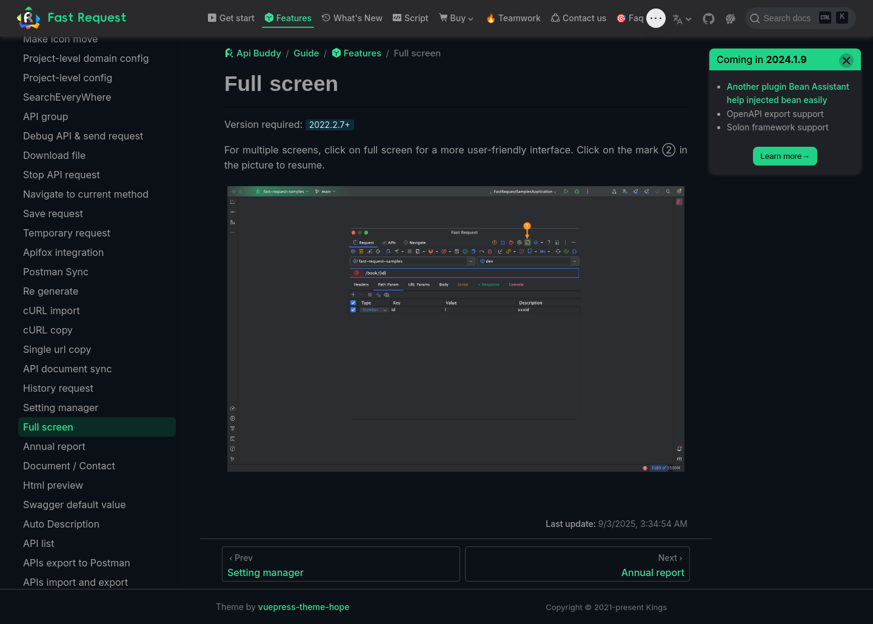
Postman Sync (56, 272)
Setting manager (60, 407)
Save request (53, 213)
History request (58, 388)
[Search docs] (800, 18)
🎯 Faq (629, 18)
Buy (456, 20)
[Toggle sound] (656, 18)
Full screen (48, 427)
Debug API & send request (83, 136)
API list (38, 543)
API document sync (67, 369)
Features (288, 18)
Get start (231, 18)
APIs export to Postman (76, 563)
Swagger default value (74, 504)
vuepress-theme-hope (304, 607)
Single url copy (57, 349)
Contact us (578, 18)
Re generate (50, 291)
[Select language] (684, 18)
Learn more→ (785, 156)
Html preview (53, 485)
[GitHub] (708, 19)
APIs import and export (75, 582)
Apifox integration (63, 252)
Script (410, 18)
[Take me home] (71, 18)
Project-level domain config (86, 58)
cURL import (51, 310)
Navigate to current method (86, 194)
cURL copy (48, 330)
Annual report (54, 446)
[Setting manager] (341, 564)
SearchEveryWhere (67, 97)
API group (45, 116)
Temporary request (66, 233)
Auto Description (61, 524)
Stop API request (61, 175)
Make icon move (60, 39)
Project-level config (67, 78)
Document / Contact (69, 466)
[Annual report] (577, 564)
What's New (352, 18)
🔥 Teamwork (513, 18)
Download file (54, 155)
